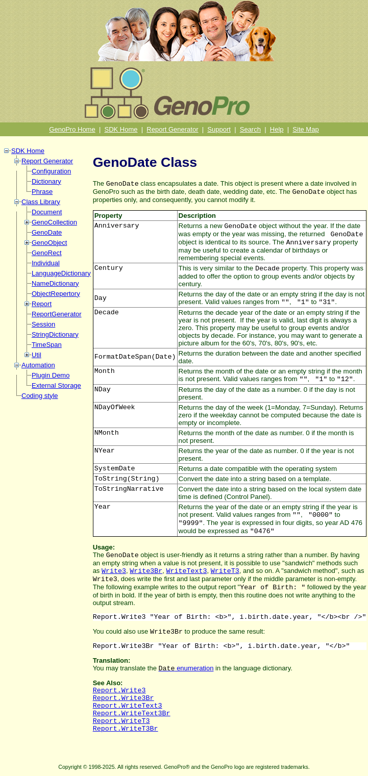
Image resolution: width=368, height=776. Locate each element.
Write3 (114, 571)
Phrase (42, 191)
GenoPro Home (72, 129)
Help (277, 129)
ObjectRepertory (56, 293)
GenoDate (47, 232)
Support (219, 129)
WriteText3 (186, 571)
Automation (38, 365)
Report (42, 304)
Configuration (51, 171)
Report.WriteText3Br (131, 713)
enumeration (186, 668)
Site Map (305, 129)
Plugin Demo (50, 375)
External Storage (56, 385)
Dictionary (46, 181)
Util (36, 355)
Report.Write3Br (123, 698)
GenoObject (49, 242)
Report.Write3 (119, 690)
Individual (46, 263)
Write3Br (146, 571)
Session (43, 324)
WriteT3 (225, 571)
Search (250, 129)
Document (47, 212)
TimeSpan (47, 344)
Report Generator (172, 129)
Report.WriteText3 (127, 706)
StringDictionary (55, 334)
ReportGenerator (57, 314)
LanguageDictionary (61, 273)
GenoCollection (54, 222)
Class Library (40, 202)
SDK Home (121, 129)
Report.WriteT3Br (125, 729)
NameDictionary (55, 283)
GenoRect (47, 253)
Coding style (39, 395)
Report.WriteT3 (121, 721)
